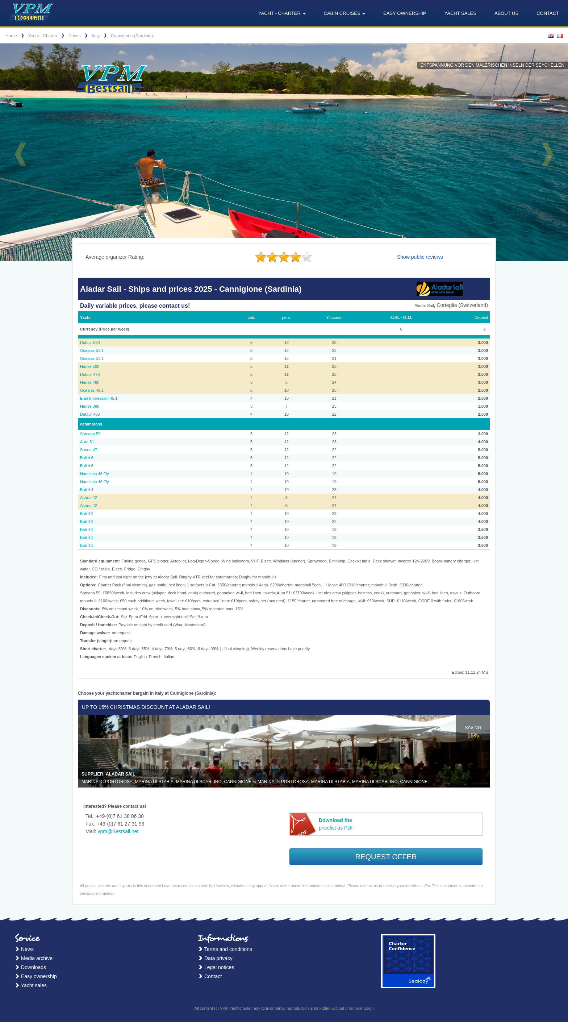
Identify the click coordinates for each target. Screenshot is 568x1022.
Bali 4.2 (86, 513)
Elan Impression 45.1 (98, 398)
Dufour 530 (90, 342)
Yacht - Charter (42, 35)
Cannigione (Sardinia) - (133, 35)
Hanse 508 (89, 366)
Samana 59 (90, 434)
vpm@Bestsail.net (117, 831)
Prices (74, 35)
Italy (96, 35)
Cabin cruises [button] (345, 13)
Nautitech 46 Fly (94, 473)
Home (11, 35)
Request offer (386, 857)
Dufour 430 (90, 414)
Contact (547, 13)
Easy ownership (404, 13)
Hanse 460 (89, 382)
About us (506, 13)
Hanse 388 (89, 406)
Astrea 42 (88, 497)
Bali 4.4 (86, 489)
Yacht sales (460, 13)
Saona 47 (88, 450)
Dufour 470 (90, 374)
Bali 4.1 (86, 529)
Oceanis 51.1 (92, 350)
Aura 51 (87, 442)
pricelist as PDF (336, 824)
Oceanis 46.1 (92, 390)
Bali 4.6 (86, 458)
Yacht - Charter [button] (282, 13)
